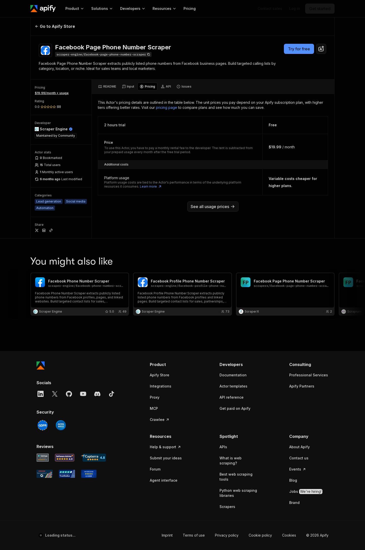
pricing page (166, 107)
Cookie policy (260, 535)
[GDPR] (42, 425)
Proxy (154, 397)
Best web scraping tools (236, 476)
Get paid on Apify (235, 408)
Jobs (305, 491)
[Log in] (294, 8)
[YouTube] (83, 394)
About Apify (299, 447)
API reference (232, 397)
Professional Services (308, 375)
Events (297, 469)
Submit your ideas (166, 458)
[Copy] (103, 54)
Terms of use (194, 535)
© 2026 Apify (317, 535)
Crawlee (160, 419)
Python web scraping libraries (238, 493)
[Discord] (97, 394)
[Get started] (320, 9)
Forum (155, 469)
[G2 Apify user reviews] (44, 474)
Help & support (165, 447)
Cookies (289, 535)
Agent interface (163, 480)
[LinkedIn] (40, 394)
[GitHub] (69, 394)
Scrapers (227, 506)
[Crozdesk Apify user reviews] (89, 474)
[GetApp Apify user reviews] (42, 458)
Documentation (233, 375)
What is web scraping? (231, 460)
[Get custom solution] (269, 8)
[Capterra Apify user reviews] (93, 458)
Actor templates (233, 386)
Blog (293, 480)
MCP (154, 408)
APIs (223, 447)
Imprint (167, 535)
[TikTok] (111, 394)
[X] (55, 394)
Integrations (160, 386)
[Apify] (43, 8)
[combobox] (321, 49)
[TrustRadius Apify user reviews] (67, 474)
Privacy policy (227, 535)
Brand (294, 502)
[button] (169, 364)
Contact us (298, 458)
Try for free (299, 48)
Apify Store (159, 375)
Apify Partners (301, 386)
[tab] (107, 87)
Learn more (151, 187)
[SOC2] (61, 425)
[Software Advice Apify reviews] (65, 458)
